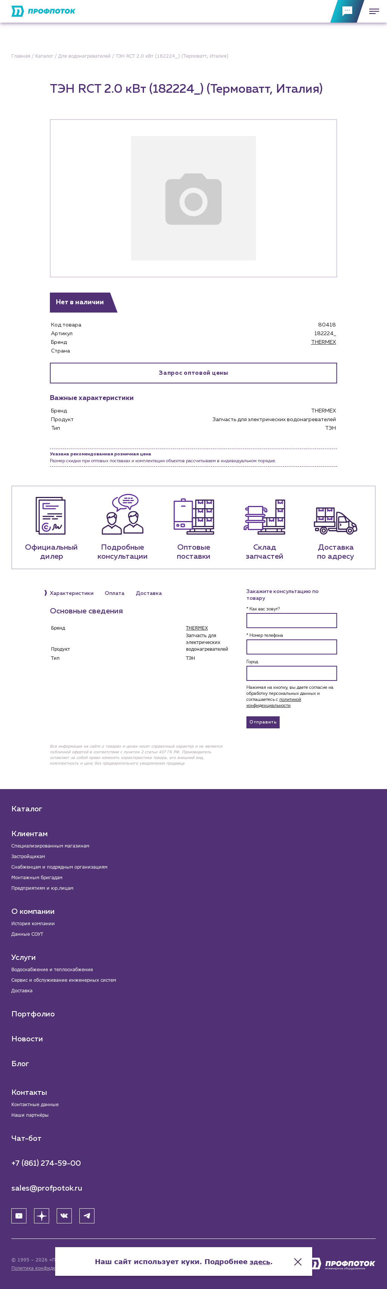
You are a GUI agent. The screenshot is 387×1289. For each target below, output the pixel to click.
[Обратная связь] (347, 11)
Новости (27, 1039)
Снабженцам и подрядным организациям (59, 867)
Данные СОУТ (27, 934)
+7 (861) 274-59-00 (46, 1163)
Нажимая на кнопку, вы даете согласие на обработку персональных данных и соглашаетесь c (289, 697)
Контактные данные (35, 1104)
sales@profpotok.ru (46, 1188)
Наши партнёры (30, 1115)
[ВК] (64, 1215)
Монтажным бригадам (36, 877)
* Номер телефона (264, 636)
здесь (270, 1259)
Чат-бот (26, 1138)
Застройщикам (28, 856)
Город (252, 662)
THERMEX (323, 342)
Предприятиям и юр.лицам (42, 888)
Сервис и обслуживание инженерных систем (63, 980)
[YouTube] (18, 1215)
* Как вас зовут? (263, 609)
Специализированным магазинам (50, 846)
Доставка (22, 990)
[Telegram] (86, 1215)
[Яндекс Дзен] (41, 1215)
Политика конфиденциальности (48, 1268)
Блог (20, 1064)
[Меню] (372, 11)
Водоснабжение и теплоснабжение (52, 969)
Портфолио (33, 1014)
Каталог (26, 809)
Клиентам (29, 834)
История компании (33, 923)
